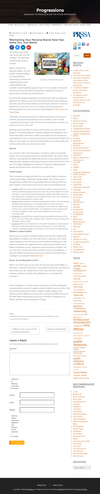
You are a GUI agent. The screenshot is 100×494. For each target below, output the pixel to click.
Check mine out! (36, 255)
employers (14, 316)
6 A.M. (75, 392)
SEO (74, 229)
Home (10, 25)
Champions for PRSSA (81, 129)
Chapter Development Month (81, 135)
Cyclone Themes (81, 489)
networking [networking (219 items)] (79, 311)
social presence (16, 319)
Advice (75, 118)
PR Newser (77, 431)
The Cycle (77, 446)
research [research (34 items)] (84, 367)
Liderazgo (77, 190)
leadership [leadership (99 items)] (78, 295)
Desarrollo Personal (80, 148)
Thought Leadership (81, 242)
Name (12, 395)
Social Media (78, 232)
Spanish (76, 237)
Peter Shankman (79, 419)
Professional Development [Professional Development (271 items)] (81, 321)
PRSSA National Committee (79, 223)
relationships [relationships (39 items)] (77, 367)
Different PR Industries (78, 154)
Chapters (67, 25)
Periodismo (77, 197)
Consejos (76, 138)
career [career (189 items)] (77, 266)
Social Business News (81, 441)
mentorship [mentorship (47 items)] (77, 301)
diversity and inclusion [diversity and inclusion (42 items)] (80, 281)
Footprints (77, 406)
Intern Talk (77, 177)
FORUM (76, 167)
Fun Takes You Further (81, 75)
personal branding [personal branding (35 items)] (79, 314)
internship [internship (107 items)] (78, 287)
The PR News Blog (80, 453)
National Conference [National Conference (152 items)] (79, 307)
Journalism (77, 182)
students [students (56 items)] (76, 375)
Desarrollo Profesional (81, 151)
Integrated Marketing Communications (81, 173)
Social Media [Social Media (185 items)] (80, 372)
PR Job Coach (78, 429)
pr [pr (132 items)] (86, 314)
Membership (56, 25)
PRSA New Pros (79, 436)
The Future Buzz (79, 448)
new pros (22, 316)
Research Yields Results (56, 329)
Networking (77, 195)
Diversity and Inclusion (78, 161)
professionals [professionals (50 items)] (78, 326)
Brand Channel (79, 397)
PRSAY (75, 439)
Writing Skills (78, 252)
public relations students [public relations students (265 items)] (78, 361)
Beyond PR (77, 394)
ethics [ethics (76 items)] (75, 284)
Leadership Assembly (81, 187)
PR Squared (77, 434)
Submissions (32, 25)
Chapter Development (81, 131)
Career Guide (54, 33)
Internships (77, 180)
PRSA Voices (77, 219)
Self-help (76, 227)
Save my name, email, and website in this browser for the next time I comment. (14, 426)
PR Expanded (78, 426)
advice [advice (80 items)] (76, 263)
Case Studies (78, 126)
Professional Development (78, 213)
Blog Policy (19, 25)
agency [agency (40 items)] (82, 263)
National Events (79, 192)
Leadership (77, 185)
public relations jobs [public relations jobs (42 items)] (79, 356)
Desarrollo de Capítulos (78, 145)
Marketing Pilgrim (80, 414)
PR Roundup (78, 210)
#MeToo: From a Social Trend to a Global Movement (24, 330)
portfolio (44, 316)
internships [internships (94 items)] (78, 292)
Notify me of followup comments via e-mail (14, 383)
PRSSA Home (85, 25)
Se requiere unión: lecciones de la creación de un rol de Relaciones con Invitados (81, 100)
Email (11, 402)
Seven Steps (14, 112)
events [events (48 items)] (81, 284)
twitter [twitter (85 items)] (84, 375)
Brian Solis (77, 399)
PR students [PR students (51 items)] (77, 338)
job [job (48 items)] (85, 292)
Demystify (77, 141)
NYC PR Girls (78, 416)
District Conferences (81, 158)
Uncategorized (78, 250)
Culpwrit (76, 404)
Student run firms (80, 239)
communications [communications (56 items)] (79, 276)
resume (56, 316)
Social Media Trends (81, 234)
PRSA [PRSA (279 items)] (87, 325)
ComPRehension (79, 402)
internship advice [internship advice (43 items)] (79, 289)
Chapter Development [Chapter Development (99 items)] (79, 270)
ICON (75, 170)
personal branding (33, 316)
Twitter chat (77, 247)
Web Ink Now (78, 456)
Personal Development (78, 201)
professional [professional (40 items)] (77, 317)
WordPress (61, 489)
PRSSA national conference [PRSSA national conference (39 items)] (81, 335)
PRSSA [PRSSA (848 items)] (78, 329)
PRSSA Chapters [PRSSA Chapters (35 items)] (78, 333)
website (25, 319)
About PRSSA (44, 25)
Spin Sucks (77, 443)
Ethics (75, 165)
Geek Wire (77, 409)
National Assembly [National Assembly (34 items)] (79, 303)
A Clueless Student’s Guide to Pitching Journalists (81, 90)
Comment (12, 350)
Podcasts (76, 207)
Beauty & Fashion (80, 121)
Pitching (76, 205)
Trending (76, 244)
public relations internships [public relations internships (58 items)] (79, 352)
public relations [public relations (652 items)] (80, 343)
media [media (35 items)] (83, 298)
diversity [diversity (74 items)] (76, 279)
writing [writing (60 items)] (86, 378)
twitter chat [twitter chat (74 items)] (78, 378)
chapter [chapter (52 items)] (84, 266)
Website (12, 410)
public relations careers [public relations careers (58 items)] (79, 348)
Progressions (30, 489)
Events (76, 25)
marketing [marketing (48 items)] (77, 298)
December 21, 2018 (20, 33)
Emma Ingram (38, 33)
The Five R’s (60, 109)
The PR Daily (78, 451)
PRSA (50, 316)
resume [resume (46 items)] (75, 369)
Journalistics (78, 411)
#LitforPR (76, 116)
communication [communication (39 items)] (78, 273)
